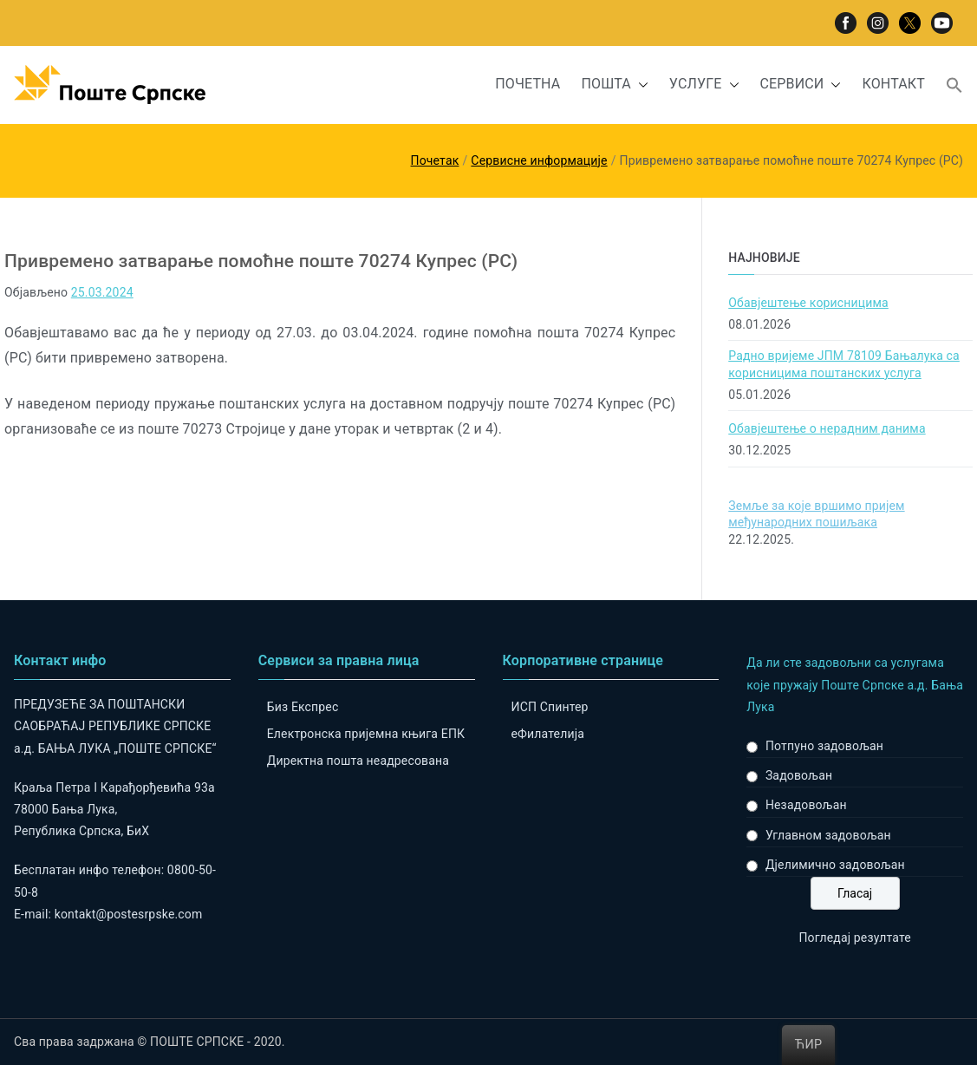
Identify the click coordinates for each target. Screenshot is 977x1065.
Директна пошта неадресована (358, 761)
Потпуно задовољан (824, 746)
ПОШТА (614, 84)
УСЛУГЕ (704, 84)
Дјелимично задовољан (835, 865)
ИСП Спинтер (550, 707)
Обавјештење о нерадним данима (826, 428)
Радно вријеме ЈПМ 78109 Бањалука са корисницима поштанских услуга (844, 364)
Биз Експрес (303, 707)
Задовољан (798, 775)
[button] (639, 84)
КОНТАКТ (893, 83)
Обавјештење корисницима (808, 303)
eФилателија (547, 734)
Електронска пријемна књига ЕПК (366, 734)
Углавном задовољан (828, 835)
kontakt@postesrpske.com (129, 914)
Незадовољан (806, 805)
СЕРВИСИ (801, 84)
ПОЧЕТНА (527, 83)
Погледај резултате (854, 937)
